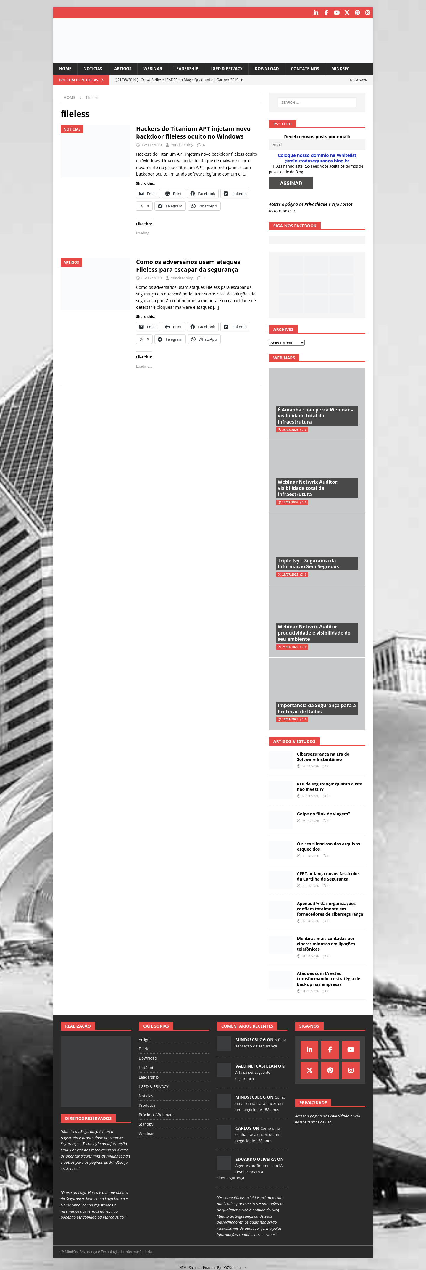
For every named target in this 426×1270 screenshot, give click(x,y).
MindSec (349, 68)
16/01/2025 (290, 719)
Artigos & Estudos (294, 741)
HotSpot (146, 1067)
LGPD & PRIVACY (231, 68)
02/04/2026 (310, 885)
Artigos (125, 68)
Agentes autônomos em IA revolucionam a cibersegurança (250, 1171)
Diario (144, 1048)
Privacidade (315, 204)
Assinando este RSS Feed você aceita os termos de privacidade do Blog (316, 168)
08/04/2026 (310, 766)
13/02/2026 (290, 502)
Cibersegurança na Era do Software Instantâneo (323, 756)
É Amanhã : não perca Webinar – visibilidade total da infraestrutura (316, 415)
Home (65, 68)
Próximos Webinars (156, 1114)
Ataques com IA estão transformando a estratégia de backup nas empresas (328, 978)
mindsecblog (181, 144)
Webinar (155, 68)
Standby (146, 1123)
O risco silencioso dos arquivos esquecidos (328, 846)
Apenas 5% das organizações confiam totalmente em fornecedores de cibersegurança (330, 908)
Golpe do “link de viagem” (323, 813)
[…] (245, 174)
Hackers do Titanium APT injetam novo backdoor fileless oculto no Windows (193, 132)
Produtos (147, 1105)
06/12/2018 (151, 278)
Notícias (94, 68)
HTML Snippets (190, 1267)
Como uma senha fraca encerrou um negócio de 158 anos (260, 1103)
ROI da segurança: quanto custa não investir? (329, 786)
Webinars (284, 357)
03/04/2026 (310, 820)
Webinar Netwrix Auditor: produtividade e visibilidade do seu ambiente (314, 632)
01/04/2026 (310, 956)
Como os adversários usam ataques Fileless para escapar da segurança (188, 265)
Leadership (189, 68)
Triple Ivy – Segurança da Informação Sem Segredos (308, 563)
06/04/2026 (310, 796)
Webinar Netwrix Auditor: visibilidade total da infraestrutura (308, 488)
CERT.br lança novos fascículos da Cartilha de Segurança (328, 875)
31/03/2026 (310, 991)
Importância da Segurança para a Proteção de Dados (317, 708)
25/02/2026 (290, 430)
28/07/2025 (290, 574)
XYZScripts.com (235, 1267)
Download (273, 68)
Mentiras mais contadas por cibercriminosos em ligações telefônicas (326, 943)
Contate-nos (312, 68)
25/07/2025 (290, 647)
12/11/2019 (151, 144)
